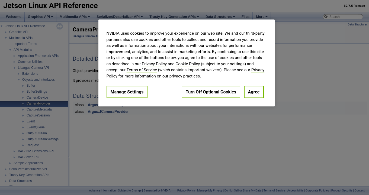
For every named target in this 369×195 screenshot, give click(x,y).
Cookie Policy (187, 63)
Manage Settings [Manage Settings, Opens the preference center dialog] (127, 92)
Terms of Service (142, 69)
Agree (254, 92)
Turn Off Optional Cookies (211, 92)
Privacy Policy (154, 63)
